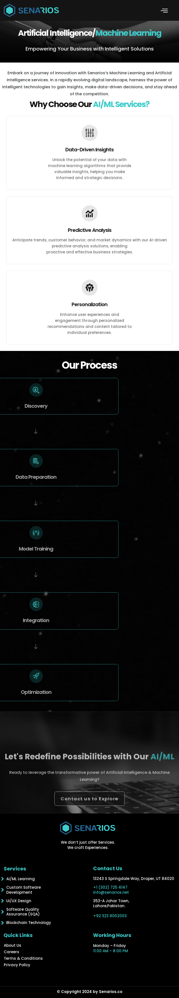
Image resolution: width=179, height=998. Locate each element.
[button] (164, 10)
